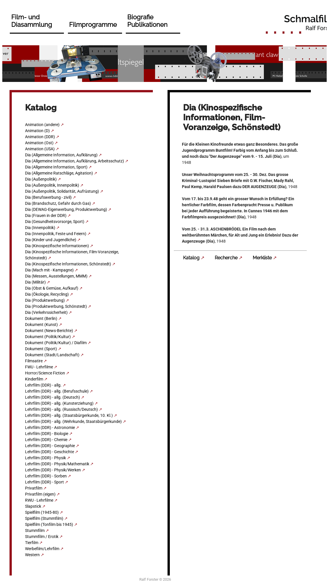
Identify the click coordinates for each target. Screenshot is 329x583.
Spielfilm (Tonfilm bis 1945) (49, 524)
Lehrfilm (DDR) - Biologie (46, 433)
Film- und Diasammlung (31, 20)
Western (32, 554)
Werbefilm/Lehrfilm (42, 548)
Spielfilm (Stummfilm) (44, 518)
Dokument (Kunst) (41, 324)
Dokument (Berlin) (41, 318)
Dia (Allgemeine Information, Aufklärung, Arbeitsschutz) (74, 161)
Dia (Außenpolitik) (41, 179)
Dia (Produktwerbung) (45, 300)
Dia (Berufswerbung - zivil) (48, 197)
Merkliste (262, 257)
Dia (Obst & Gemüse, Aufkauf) (51, 288)
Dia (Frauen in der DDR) (45, 215)
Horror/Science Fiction (45, 373)
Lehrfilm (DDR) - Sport (44, 482)
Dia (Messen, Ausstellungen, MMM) (56, 276)
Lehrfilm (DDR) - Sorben (46, 476)
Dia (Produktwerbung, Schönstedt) (56, 306)
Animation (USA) (40, 149)
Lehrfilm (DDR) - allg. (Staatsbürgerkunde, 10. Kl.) (69, 415)
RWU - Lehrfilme (39, 500)
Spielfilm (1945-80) (42, 512)
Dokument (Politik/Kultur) (48, 336)
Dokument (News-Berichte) (49, 330)
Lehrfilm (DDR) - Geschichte (49, 451)
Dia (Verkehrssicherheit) (46, 312)
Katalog (191, 257)
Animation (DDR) (40, 136)
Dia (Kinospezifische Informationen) (57, 245)
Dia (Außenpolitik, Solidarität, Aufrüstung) (62, 191)
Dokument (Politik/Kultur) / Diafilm (56, 342)
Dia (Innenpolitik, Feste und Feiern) (55, 233)
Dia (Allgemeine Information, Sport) (56, 167)
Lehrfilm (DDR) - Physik (45, 457)
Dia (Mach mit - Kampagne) (49, 270)
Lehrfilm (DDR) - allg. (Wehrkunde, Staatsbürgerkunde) (73, 421)
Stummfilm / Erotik (41, 536)
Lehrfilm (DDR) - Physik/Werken (53, 470)
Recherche (226, 257)
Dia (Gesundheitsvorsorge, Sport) (54, 221)
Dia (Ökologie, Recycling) (47, 294)
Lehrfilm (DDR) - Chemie (46, 439)
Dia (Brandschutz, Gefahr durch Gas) (58, 203)
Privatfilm (33, 488)
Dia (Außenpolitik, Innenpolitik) (52, 185)
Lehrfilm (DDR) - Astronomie (50, 427)
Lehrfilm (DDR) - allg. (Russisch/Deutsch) (61, 409)
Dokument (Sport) (41, 348)
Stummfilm (35, 530)
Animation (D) (37, 130)
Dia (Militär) (35, 282)
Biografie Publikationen (147, 20)
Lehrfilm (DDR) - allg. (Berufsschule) (57, 391)
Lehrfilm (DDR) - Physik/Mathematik (57, 464)
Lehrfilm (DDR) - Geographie (50, 445)
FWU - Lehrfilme (39, 367)
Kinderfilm (34, 379)
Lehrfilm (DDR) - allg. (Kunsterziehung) (59, 403)
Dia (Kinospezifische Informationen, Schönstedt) (68, 264)
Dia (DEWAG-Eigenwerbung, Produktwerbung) (66, 209)
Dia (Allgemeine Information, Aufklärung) (61, 155)
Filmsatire (34, 361)
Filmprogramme (93, 24)
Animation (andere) (42, 124)
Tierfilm (31, 542)
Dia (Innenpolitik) (40, 227)
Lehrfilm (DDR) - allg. (43, 385)
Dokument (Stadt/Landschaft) (52, 355)
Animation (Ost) (39, 142)
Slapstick (33, 506)
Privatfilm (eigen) (40, 494)
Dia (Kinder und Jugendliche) (50, 239)
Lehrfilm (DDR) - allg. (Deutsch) (52, 397)
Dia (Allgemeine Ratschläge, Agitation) (59, 173)
